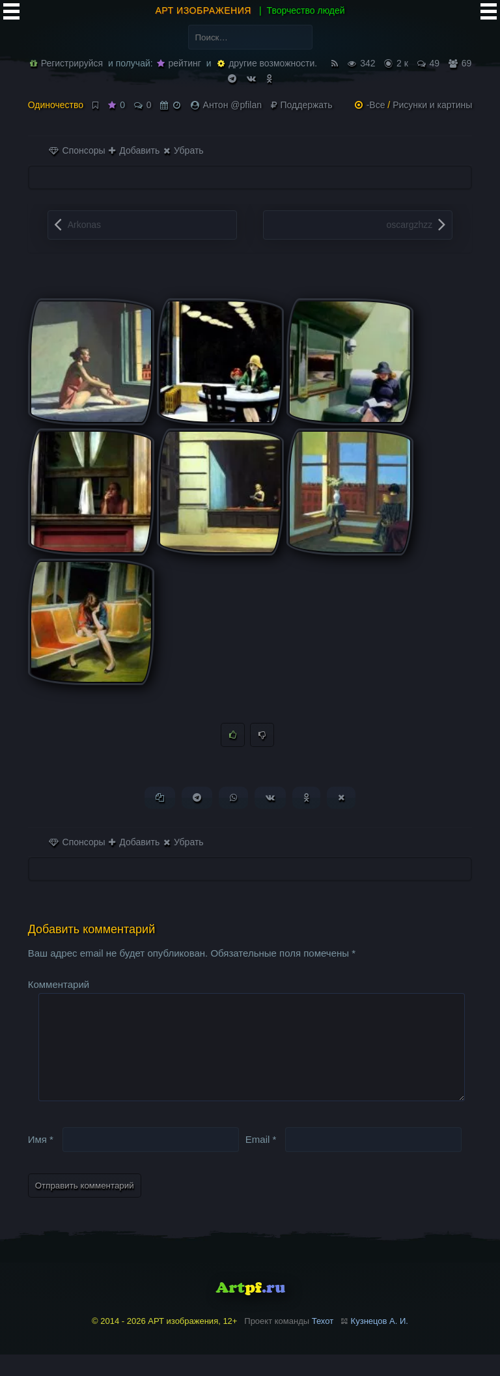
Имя (40, 1160)
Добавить (134, 150)
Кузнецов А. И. (379, 1342)
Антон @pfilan (232, 105)
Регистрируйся (66, 63)
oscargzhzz (410, 224)
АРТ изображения (203, 10)
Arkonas (84, 224)
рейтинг (179, 63)
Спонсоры (77, 150)
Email (261, 1160)
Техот (322, 1342)
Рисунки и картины (432, 105)
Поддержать (302, 105)
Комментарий (58, 984)
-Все (376, 105)
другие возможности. (267, 63)
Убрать (183, 150)
